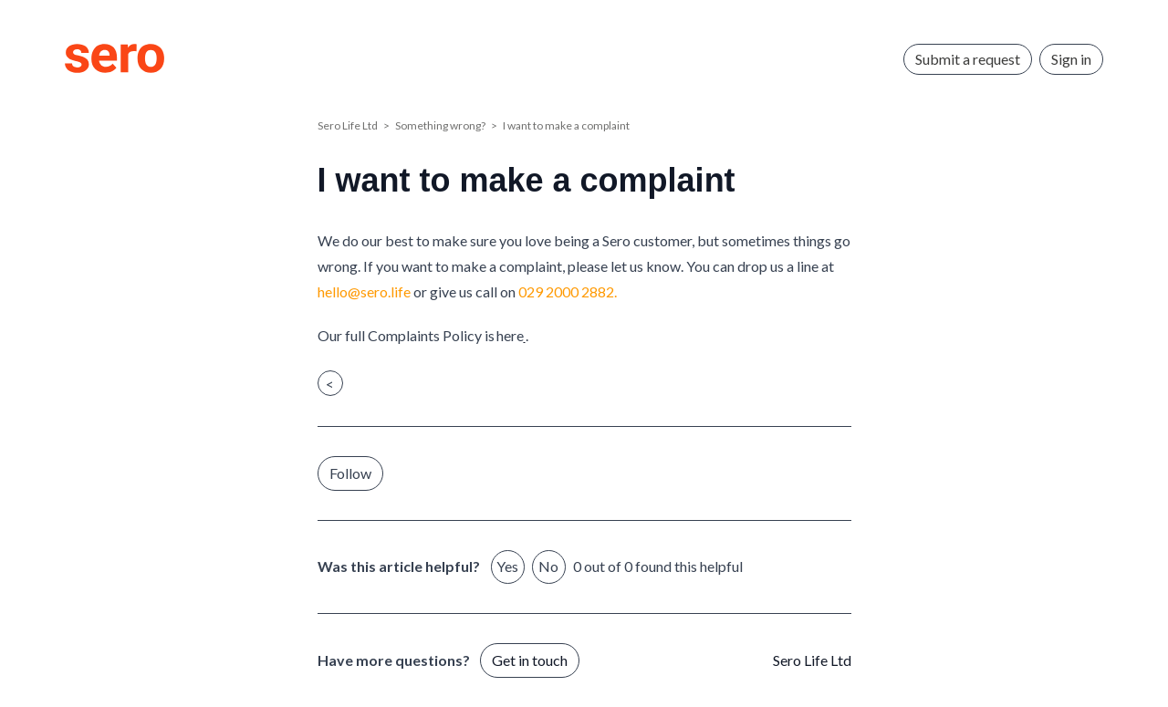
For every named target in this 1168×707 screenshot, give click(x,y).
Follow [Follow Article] (350, 473)
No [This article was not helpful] (548, 566)
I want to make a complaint (566, 125)
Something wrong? (440, 125)
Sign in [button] (1071, 59)
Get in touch (530, 660)
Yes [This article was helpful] (507, 566)
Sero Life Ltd (348, 125)
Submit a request (967, 59)
